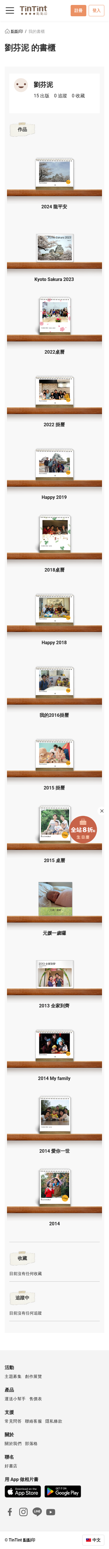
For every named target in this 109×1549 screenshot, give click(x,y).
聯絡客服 (33, 1421)
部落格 (31, 1443)
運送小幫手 (15, 1398)
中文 (96, 1540)
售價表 (35, 1398)
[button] (54, 173)
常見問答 (13, 1421)
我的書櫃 (36, 31)
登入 (96, 10)
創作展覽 (33, 1376)
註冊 (78, 10)
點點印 (14, 31)
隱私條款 (53, 1421)
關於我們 (13, 1443)
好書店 (11, 1466)
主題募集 (13, 1376)
